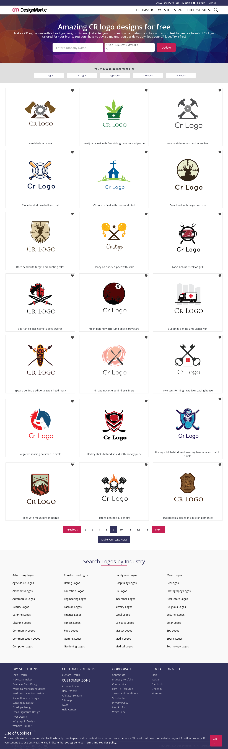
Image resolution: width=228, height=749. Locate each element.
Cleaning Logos (21, 622)
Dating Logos (72, 582)
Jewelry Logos (123, 606)
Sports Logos (175, 638)
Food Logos (71, 630)
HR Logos (121, 590)
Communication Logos (26, 638)
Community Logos (23, 630)
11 (129, 529)
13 (146, 529)
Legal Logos (122, 614)
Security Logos (176, 614)
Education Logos (74, 590)
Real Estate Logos (177, 598)
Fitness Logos (72, 622)
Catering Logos (21, 614)
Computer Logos (22, 645)
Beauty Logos (20, 606)
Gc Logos (181, 74)
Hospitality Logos (126, 582)
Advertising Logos (23, 574)
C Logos (49, 74)
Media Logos (123, 638)
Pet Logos (173, 582)
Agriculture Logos (23, 582)
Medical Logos (124, 645)
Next (158, 529)
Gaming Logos (73, 638)
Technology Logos (178, 645)
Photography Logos (179, 590)
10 (121, 529)
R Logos (82, 74)
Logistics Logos (124, 622)
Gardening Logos (74, 645)
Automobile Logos (23, 598)
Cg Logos (115, 74)
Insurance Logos (125, 598)
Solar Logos (174, 622)
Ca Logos (148, 74)
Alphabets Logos (22, 590)
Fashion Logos (73, 606)
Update (166, 47)
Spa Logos (173, 630)
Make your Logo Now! (114, 539)
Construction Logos (76, 574)
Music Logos (174, 574)
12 (138, 529)
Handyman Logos (126, 574)
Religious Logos (176, 606)
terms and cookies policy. (101, 742)
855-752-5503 (183, 2)
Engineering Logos (75, 598)
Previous (72, 529)
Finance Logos (72, 614)
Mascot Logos (123, 630)
